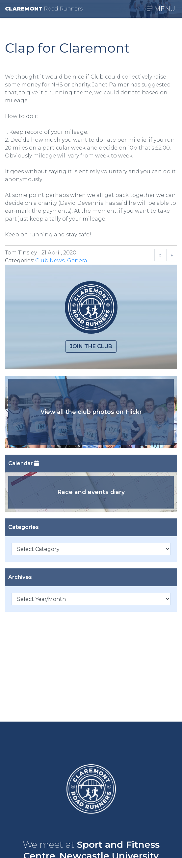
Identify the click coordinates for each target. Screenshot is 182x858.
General (78, 260)
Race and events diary (91, 492)
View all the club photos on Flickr (91, 411)
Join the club (91, 346)
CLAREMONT (44, 9)
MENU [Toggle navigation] (161, 9)
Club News (50, 260)
